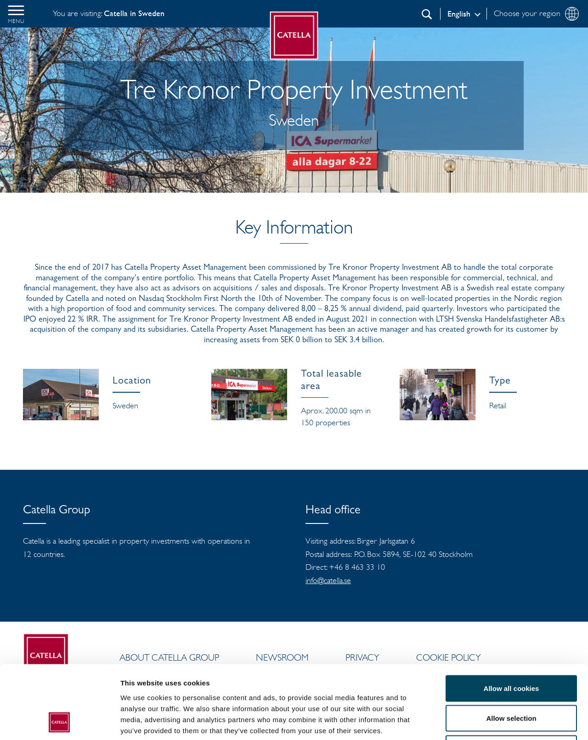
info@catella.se (328, 580)
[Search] (427, 14)
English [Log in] (458, 14)
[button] (16, 14)
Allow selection (511, 650)
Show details (482, 722)
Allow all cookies (511, 619)
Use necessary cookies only (511, 680)
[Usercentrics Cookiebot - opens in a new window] (59, 722)
